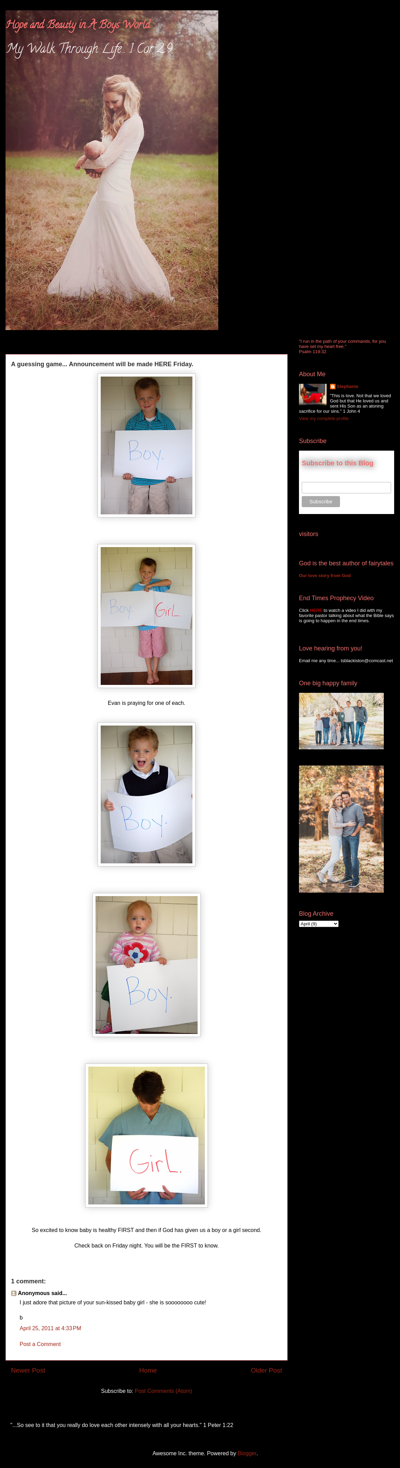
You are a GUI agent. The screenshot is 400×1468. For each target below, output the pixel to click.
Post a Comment (40, 1344)
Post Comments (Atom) (163, 1391)
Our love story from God (325, 575)
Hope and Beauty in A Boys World (78, 26)
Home (148, 1370)
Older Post (266, 1370)
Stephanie (347, 386)
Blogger (247, 1453)
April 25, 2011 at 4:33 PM (50, 1328)
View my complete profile (324, 418)
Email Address (317, 478)
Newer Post (28, 1370)
